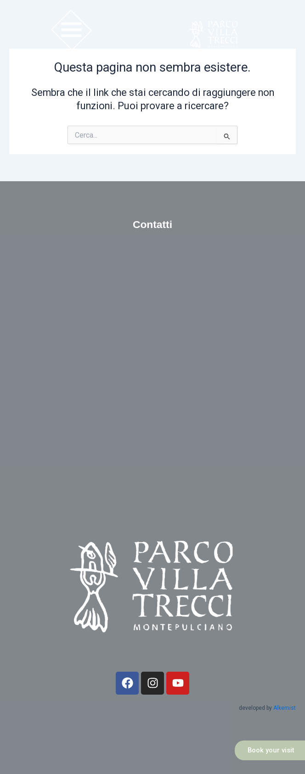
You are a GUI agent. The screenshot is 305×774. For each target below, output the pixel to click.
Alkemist (284, 708)
